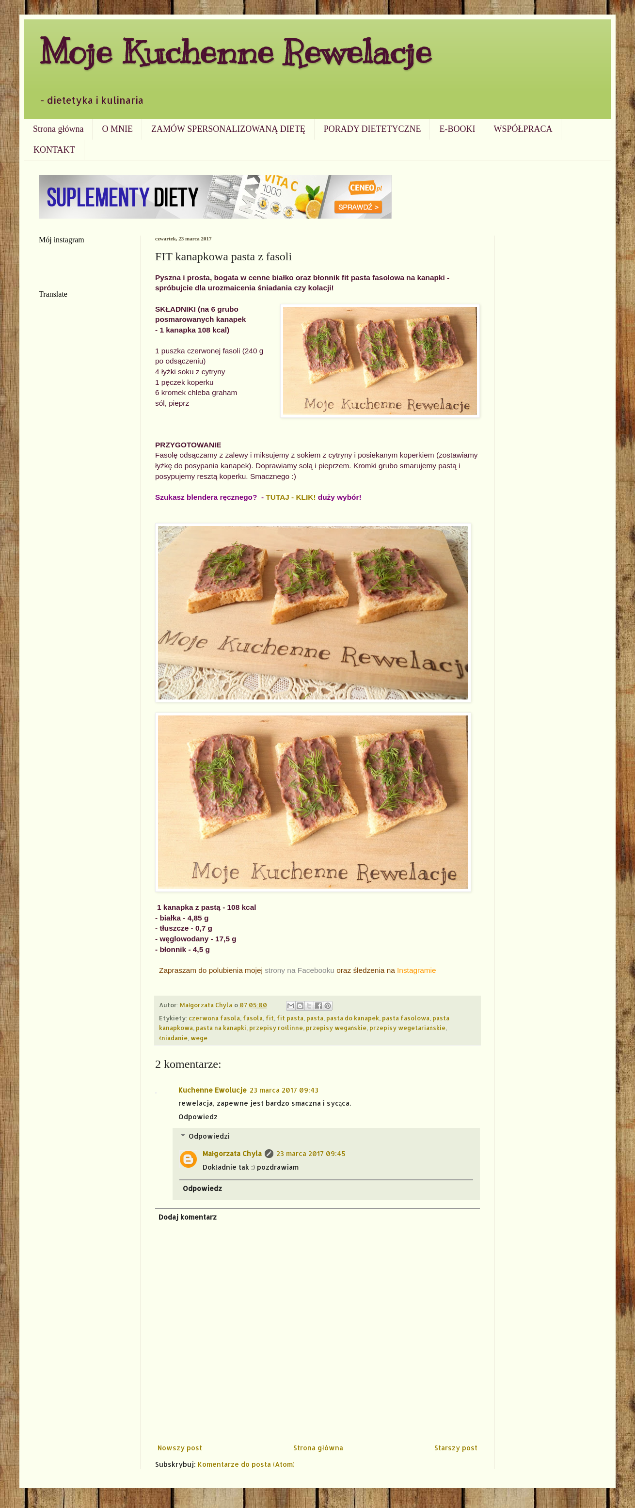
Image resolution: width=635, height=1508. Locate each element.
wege (198, 1038)
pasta (314, 1018)
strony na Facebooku (299, 970)
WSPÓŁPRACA (522, 129)
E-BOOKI (457, 129)
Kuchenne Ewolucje (212, 1090)
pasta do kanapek (352, 1018)
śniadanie (173, 1038)
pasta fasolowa (405, 1018)
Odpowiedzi (209, 1136)
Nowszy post (180, 1448)
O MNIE (117, 129)
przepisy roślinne (276, 1028)
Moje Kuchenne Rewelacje (235, 52)
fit (270, 1018)
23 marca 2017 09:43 (284, 1090)
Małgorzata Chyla (232, 1153)
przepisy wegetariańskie (407, 1028)
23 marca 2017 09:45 (311, 1153)
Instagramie (416, 970)
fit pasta (290, 1018)
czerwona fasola (214, 1018)
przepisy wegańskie (336, 1028)
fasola (253, 1018)
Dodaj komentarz (188, 1217)
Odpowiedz (198, 1116)
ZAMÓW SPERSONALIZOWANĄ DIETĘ (228, 129)
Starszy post (455, 1448)
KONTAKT (54, 150)
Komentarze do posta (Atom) (246, 1464)
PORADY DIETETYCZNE (372, 129)
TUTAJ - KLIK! (291, 497)
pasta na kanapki (221, 1028)
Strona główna (58, 129)
